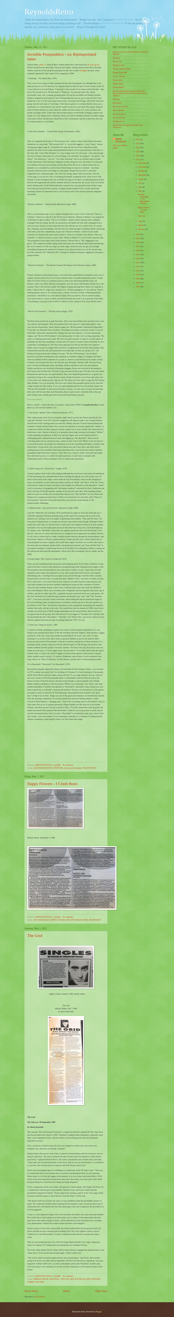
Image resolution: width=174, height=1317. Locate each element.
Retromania (117, 103)
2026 (138, 139)
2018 (138, 242)
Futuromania (117, 80)
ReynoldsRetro (48, 11)
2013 (138, 262)
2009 (138, 279)
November (142, 167)
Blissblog (116, 58)
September (142, 175)
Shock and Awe (118, 110)
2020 (138, 234)
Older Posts (101, 1291)
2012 (138, 267)
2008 (138, 283)
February (142, 229)
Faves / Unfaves (119, 76)
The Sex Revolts (119, 118)
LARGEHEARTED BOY (42, 768)
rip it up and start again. (73, 768)
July (140, 183)
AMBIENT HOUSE (40, 1279)
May (140, 191)
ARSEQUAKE (43, 920)
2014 (138, 259)
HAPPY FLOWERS (58, 920)
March (141, 225)
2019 (138, 238)
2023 (138, 152)
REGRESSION (95, 920)
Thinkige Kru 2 (118, 121)
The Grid (34, 935)
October (141, 171)
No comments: (68, 765)
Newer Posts (31, 1291)
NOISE (85, 920)
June (140, 187)
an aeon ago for (93, 65)
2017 (138, 246)
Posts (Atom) (40, 1297)
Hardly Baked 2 (119, 87)
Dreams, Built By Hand (121, 69)
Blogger (99, 1312)
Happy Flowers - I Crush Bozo (52, 783)
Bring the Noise (119, 65)
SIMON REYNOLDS (121, 140)
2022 (138, 156)
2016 (138, 251)
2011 (138, 271)
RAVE (88, 1279)
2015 (138, 254)
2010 (138, 275)
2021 (138, 160)
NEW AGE (65, 1279)
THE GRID (39, 1282)
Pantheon (116, 99)
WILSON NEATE (89, 768)
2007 (138, 287)
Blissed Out (117, 62)
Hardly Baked (118, 84)
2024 (138, 147)
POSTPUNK (58, 768)
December (142, 163)
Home (66, 1291)
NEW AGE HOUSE (77, 1279)
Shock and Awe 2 (119, 114)
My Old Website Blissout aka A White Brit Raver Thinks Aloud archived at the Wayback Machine (130, 93)
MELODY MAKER (74, 920)
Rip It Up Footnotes (120, 107)
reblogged (83, 70)
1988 (35, 920)
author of (43, 65)
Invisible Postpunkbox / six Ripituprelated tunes (143, 198)
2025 (138, 144)
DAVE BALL (54, 1279)
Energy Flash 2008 (120, 73)
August (141, 179)
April (140, 221)
